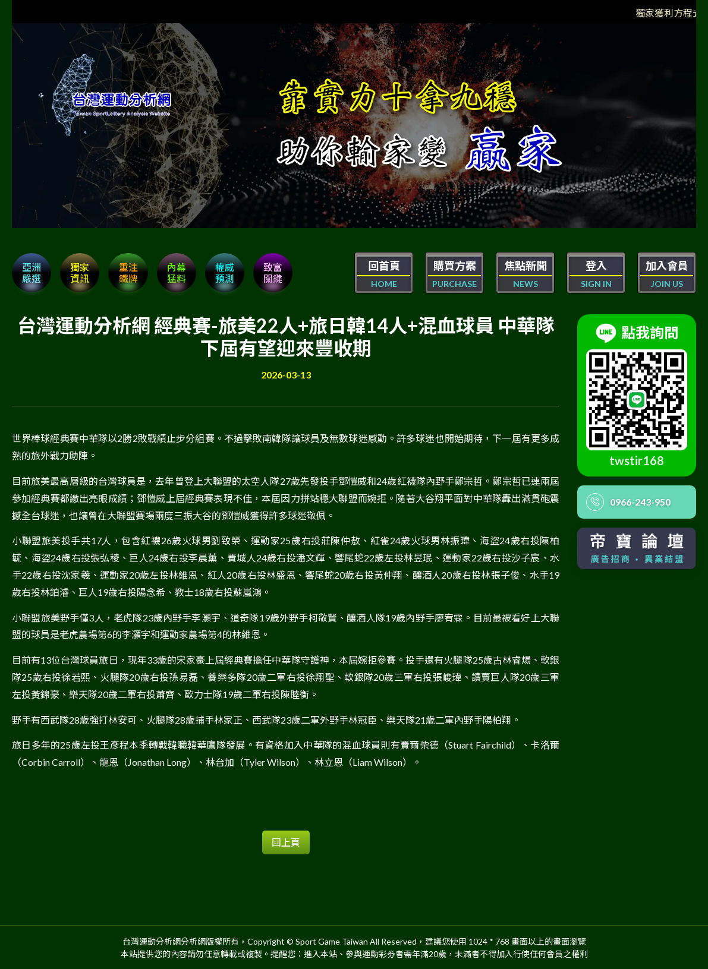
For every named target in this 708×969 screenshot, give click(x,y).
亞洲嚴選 (32, 272)
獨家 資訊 (80, 272)
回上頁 (286, 842)
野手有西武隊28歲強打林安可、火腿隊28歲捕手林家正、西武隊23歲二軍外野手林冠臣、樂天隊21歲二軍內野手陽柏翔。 (266, 719)
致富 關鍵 (275, 272)
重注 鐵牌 (129, 272)
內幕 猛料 (178, 272)
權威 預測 (227, 272)
